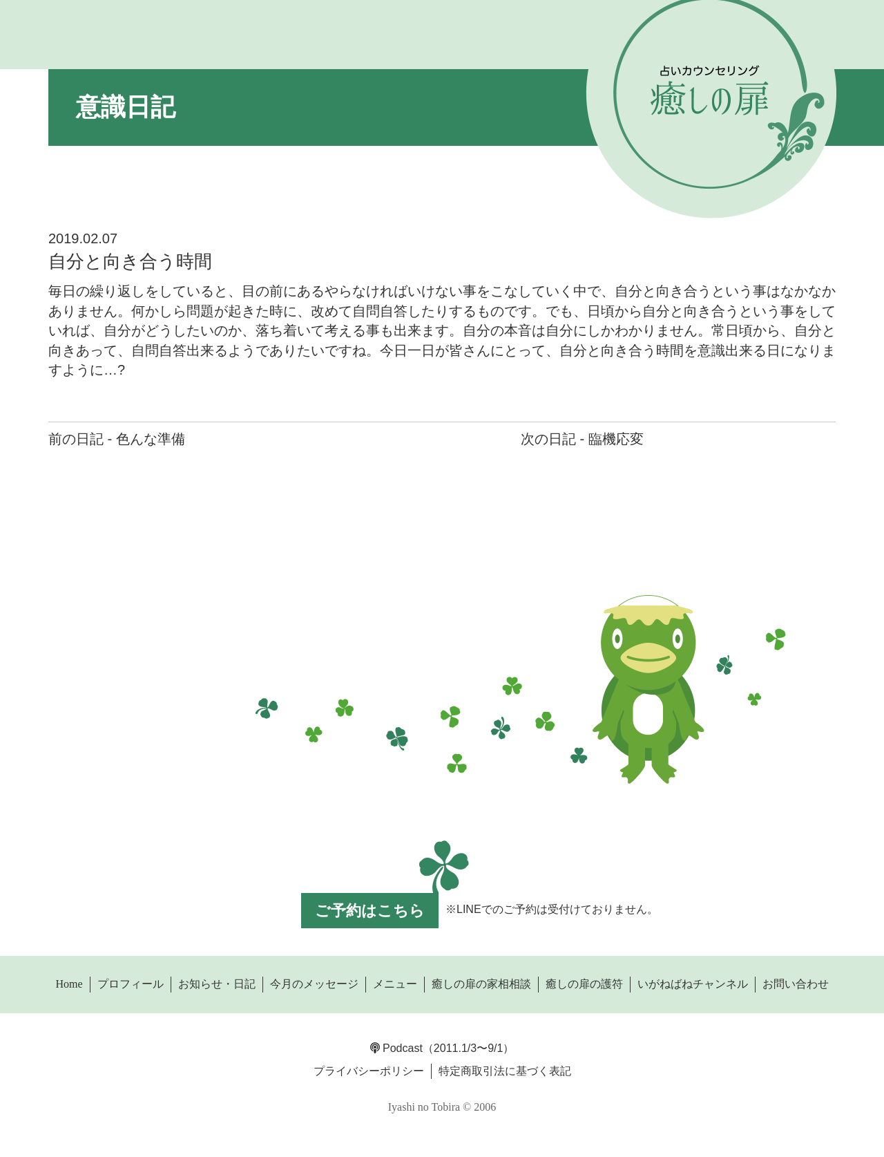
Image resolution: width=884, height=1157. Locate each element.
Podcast (396, 1048)
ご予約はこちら (370, 910)
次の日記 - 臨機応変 (582, 438)
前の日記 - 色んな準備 (116, 438)
